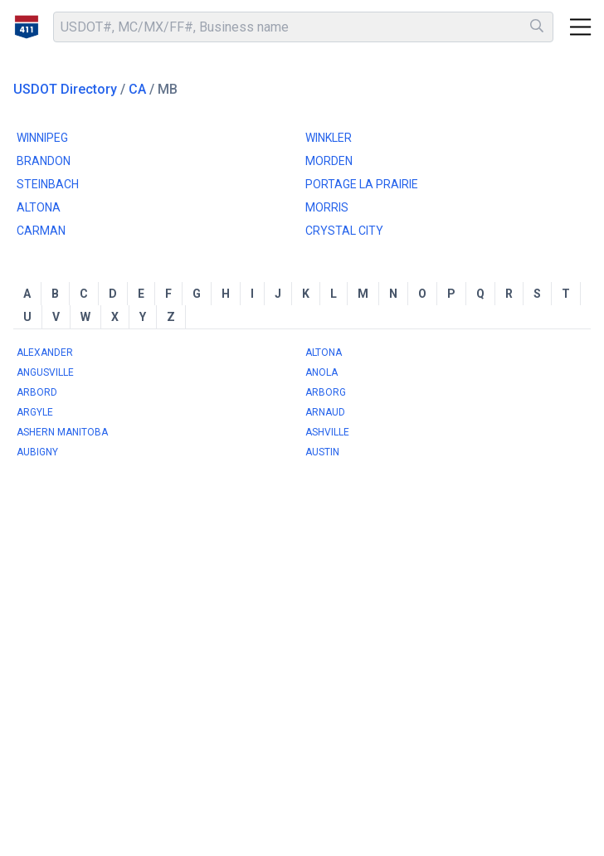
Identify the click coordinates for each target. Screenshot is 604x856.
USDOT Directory (65, 89)
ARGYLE (35, 412)
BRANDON (44, 161)
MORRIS (326, 207)
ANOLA (321, 372)
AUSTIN (322, 452)
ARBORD (37, 392)
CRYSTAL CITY (344, 230)
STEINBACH (48, 184)
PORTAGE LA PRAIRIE (361, 184)
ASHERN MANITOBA (62, 432)
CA (137, 89)
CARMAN (41, 230)
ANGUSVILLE (45, 372)
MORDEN (329, 161)
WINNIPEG (42, 137)
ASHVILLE (327, 432)
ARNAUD (325, 412)
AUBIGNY (37, 452)
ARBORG (325, 392)
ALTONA (39, 207)
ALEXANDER (45, 352)
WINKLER (328, 137)
